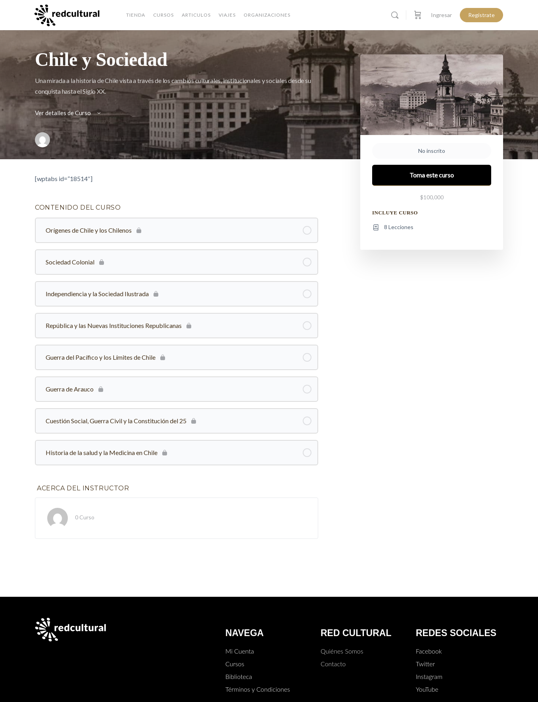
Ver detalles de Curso (68, 112)
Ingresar (441, 15)
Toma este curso (431, 175)
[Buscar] (395, 15)
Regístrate (481, 15)
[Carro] (418, 15)
